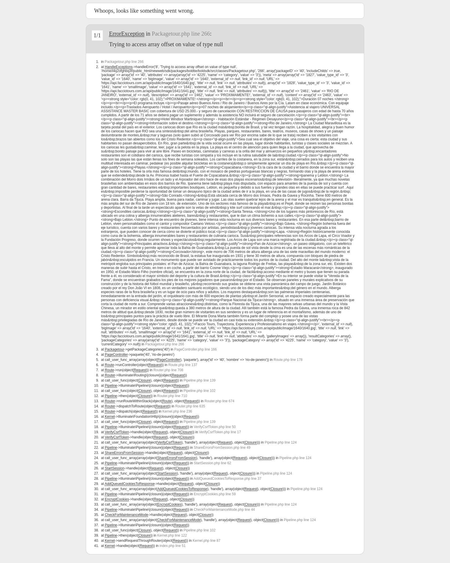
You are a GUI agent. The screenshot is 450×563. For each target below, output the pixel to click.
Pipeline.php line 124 (280, 442)
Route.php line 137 (182, 365)
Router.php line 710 (172, 396)
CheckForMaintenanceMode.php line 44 (224, 510)
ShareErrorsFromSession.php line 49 (222, 448)
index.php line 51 (173, 546)
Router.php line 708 (168, 370)
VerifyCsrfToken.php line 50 (215, 427)
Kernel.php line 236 (177, 411)
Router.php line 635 (190, 406)
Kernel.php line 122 (172, 535)
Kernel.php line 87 (206, 541)
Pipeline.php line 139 (200, 380)
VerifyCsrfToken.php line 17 (220, 432)
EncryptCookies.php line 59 (215, 494)
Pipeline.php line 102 (200, 391)
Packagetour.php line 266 (181, 33)
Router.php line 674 (219, 401)
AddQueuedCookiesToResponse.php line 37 (227, 479)
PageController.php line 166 (195, 349)
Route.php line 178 (288, 360)
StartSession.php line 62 (212, 463)
